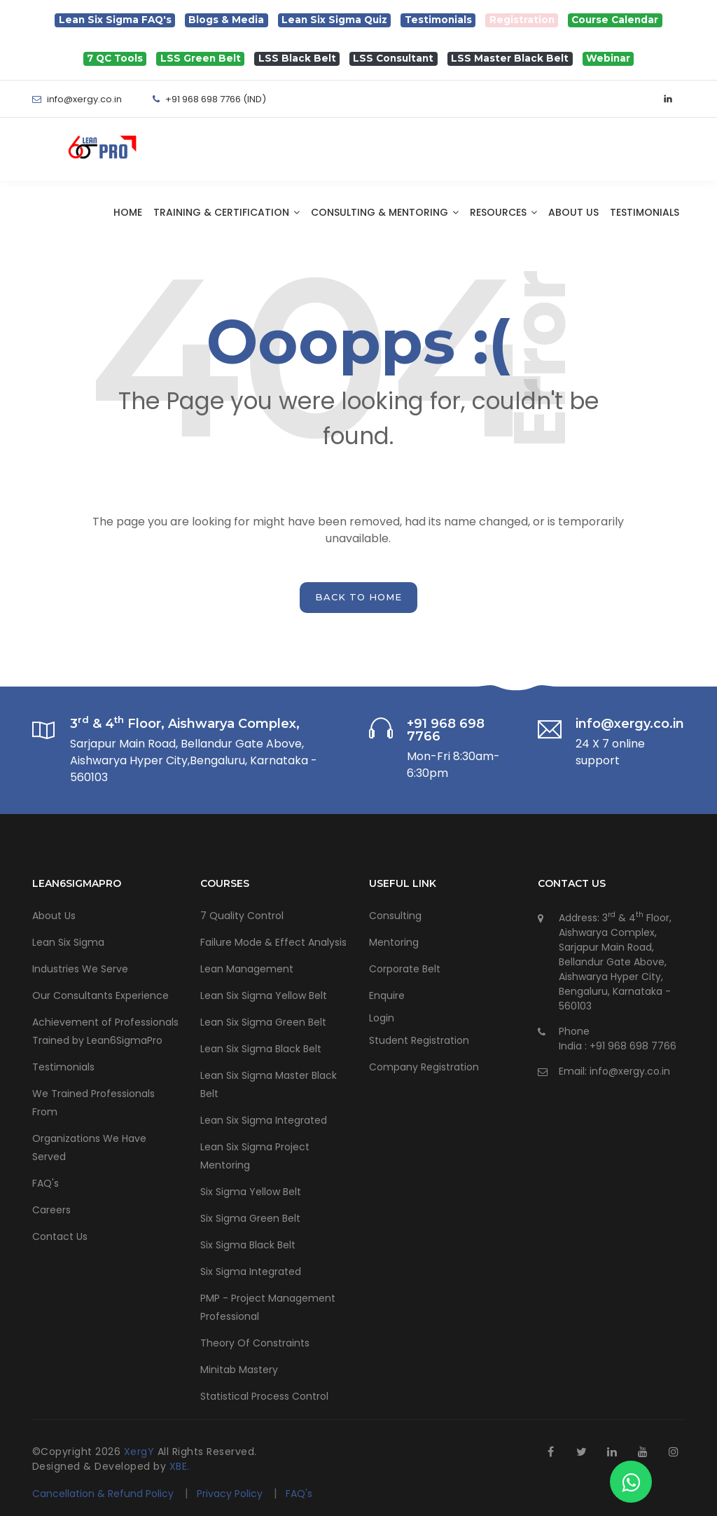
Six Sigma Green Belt (250, 1218)
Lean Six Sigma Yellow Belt (263, 995)
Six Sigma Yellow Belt (250, 1192)
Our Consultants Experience (100, 995)
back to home (358, 596)
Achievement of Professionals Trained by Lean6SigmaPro (105, 1031)
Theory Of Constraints (254, 1343)
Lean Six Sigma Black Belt (260, 1049)
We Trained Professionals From (93, 1103)
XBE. (179, 1466)
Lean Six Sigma (68, 942)
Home (127, 212)
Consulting (395, 916)
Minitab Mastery (239, 1370)
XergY (141, 1452)
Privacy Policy (231, 1494)
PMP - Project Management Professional (267, 1307)
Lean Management (246, 969)
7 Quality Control (242, 916)
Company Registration (424, 1067)
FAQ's (45, 1183)
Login (381, 1018)
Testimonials (644, 212)
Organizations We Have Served (89, 1147)
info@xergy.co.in (630, 1071)
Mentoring (394, 942)
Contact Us (60, 1236)
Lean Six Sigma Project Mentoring (254, 1156)
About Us (573, 212)
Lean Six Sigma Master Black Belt (268, 1084)
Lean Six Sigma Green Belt (263, 1022)
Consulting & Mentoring (385, 212)
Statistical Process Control (264, 1396)
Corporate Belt (404, 969)
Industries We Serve (80, 969)
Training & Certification (226, 212)
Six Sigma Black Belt (247, 1245)
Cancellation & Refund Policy (103, 1494)
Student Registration (419, 1040)
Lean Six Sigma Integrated (263, 1120)
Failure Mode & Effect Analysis (273, 942)
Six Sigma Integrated (250, 1272)
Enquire (387, 995)
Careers (51, 1210)
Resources (503, 212)
